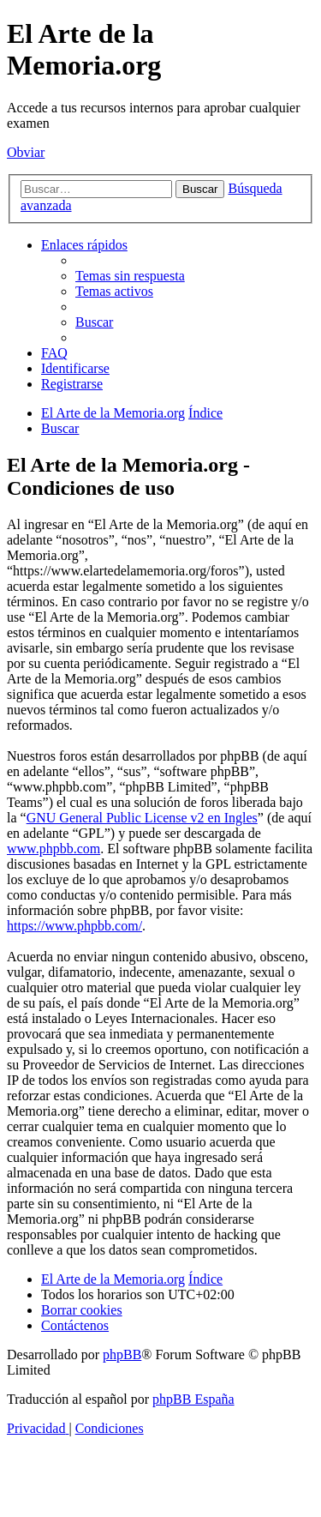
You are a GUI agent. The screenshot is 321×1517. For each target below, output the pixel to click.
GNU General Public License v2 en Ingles (142, 817)
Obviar (26, 152)
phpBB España (193, 1399)
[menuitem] (130, 275)
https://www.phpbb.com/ (74, 925)
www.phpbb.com (53, 848)
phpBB (122, 1354)
